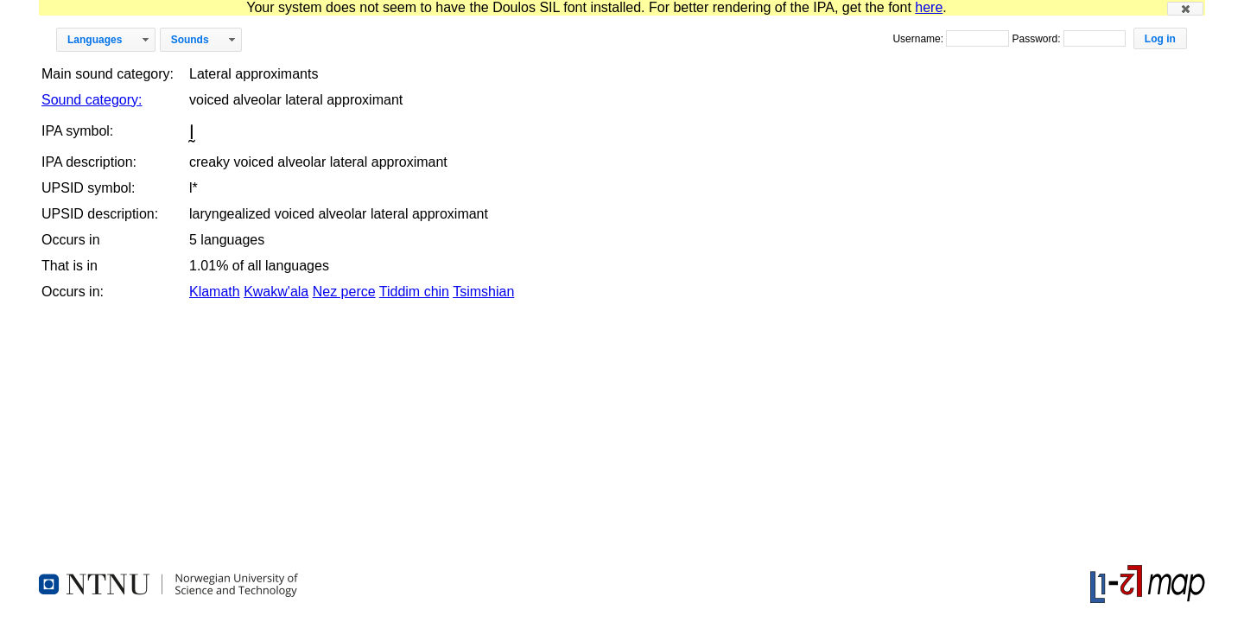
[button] (1185, 9)
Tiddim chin (414, 291)
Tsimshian (483, 291)
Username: (919, 39)
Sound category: (92, 99)
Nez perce (344, 291)
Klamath (214, 291)
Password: (1037, 39)
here (929, 7)
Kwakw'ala (276, 291)
